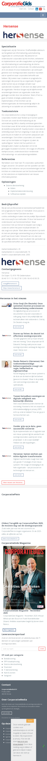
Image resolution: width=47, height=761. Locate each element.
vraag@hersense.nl (10, 283)
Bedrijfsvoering (9, 658)
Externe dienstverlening (15, 185)
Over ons (22, 9)
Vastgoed (7, 675)
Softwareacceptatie (18, 194)
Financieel (8, 667)
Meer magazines (9, 630)
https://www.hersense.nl (11, 288)
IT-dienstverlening (10, 670)
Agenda (7, 737)
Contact (31, 9)
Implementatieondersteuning (21, 191)
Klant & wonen (9, 672)
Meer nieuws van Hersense (13, 482)
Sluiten (30, 721)
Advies (12, 188)
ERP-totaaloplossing (11, 661)
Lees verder (18, 327)
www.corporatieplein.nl (10, 539)
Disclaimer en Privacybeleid (11, 718)
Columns (8, 743)
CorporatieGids (10, 728)
